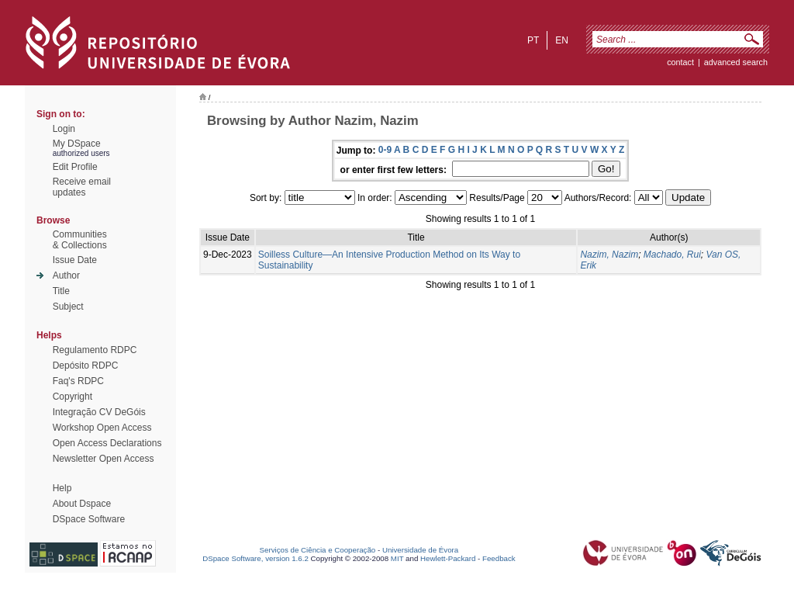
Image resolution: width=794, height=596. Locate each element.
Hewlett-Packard (447, 558)
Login (64, 128)
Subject (68, 306)
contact (680, 62)
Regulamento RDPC (95, 350)
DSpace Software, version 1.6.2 (255, 558)
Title (61, 291)
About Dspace (82, 503)
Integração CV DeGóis (99, 412)
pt (533, 40)
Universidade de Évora (420, 550)
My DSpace (77, 143)
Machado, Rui (672, 254)
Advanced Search (736, 62)
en (561, 40)
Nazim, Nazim (609, 254)
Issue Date (75, 260)
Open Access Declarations (107, 443)
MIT (397, 558)
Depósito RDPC (86, 365)
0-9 (385, 149)
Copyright (72, 396)
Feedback (499, 558)
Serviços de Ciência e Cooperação (318, 550)
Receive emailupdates (82, 187)
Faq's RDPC (78, 381)
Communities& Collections (80, 240)
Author (66, 275)
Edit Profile (75, 166)
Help (62, 488)
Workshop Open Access (102, 427)
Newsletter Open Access (103, 458)
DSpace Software (89, 519)
